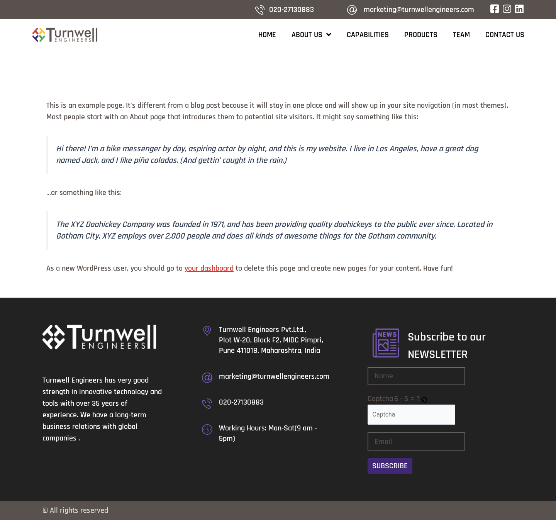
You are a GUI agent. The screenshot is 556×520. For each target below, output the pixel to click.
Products (420, 35)
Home (267, 35)
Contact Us (504, 35)
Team (461, 35)
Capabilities (368, 35)
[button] (424, 399)
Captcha (380, 399)
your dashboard (209, 268)
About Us (311, 35)
